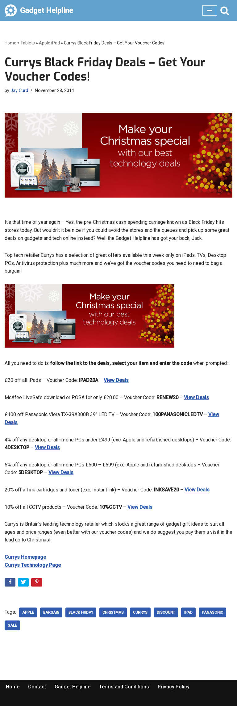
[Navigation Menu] (209, 10)
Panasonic (212, 612)
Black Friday (81, 612)
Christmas (113, 612)
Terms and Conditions (124, 687)
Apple (28, 612)
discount (166, 612)
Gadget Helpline (72, 687)
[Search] (224, 10)
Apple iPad (49, 42)
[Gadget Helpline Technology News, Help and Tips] (39, 10)
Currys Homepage (25, 557)
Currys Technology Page (33, 565)
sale (12, 625)
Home (10, 42)
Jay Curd (19, 90)
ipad (188, 612)
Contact (37, 687)
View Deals (116, 380)
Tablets (27, 42)
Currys (140, 612)
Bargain (51, 612)
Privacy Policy (173, 687)
